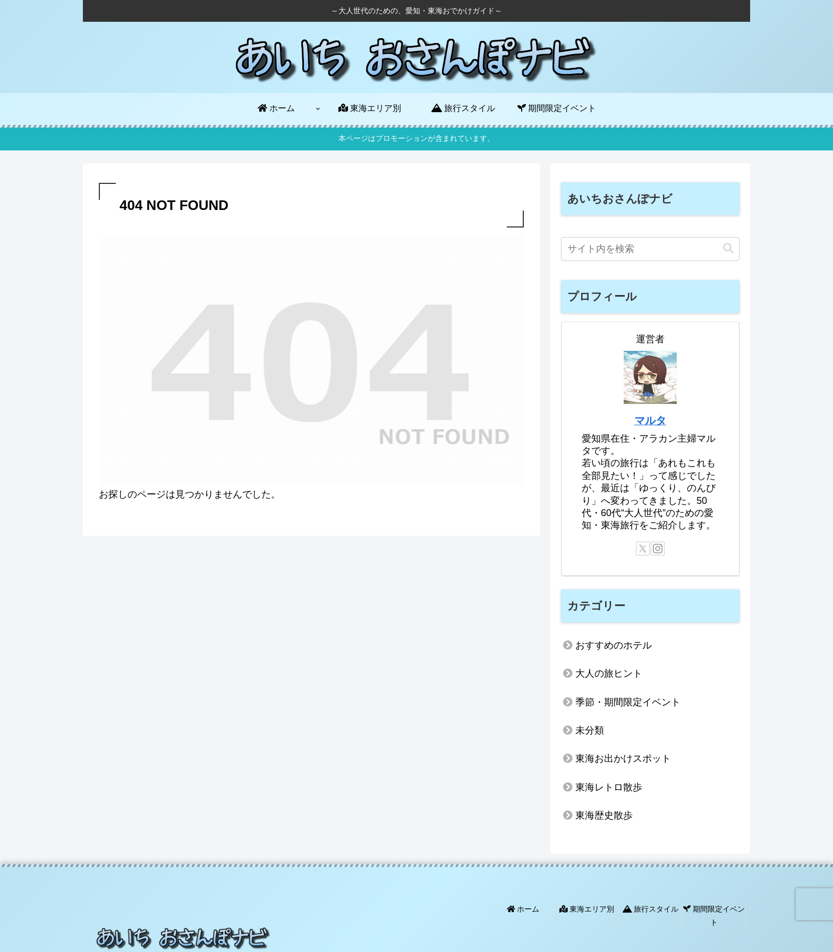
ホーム (523, 909)
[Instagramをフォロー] (658, 548)
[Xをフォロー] (643, 548)
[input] (650, 249)
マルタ (650, 420)
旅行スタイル (651, 909)
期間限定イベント (714, 915)
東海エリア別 (587, 909)
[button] (728, 248)
